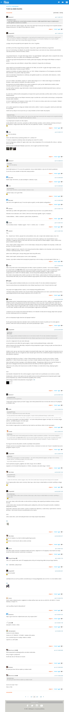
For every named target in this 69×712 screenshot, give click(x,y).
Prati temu (56, 12)
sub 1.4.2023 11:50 (59, 558)
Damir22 (10, 208)
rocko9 (10, 222)
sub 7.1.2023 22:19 (59, 33)
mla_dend (10, 177)
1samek (10, 431)
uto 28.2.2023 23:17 (59, 536)
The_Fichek (11, 472)
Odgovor (51, 29)
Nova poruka (9, 12)
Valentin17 (10, 17)
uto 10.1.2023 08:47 (59, 177)
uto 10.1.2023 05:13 (59, 160)
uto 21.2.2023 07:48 (59, 453)
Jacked (10, 622)
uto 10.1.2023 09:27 (59, 185)
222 (34, 696)
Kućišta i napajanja (12, 6)
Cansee (10, 299)
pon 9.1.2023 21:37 (59, 132)
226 (41, 696)
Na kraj (61, 12)
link (34, 379)
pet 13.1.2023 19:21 (59, 222)
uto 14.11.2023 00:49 (58, 650)
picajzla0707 (11, 33)
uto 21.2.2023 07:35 (59, 431)
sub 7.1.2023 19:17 (59, 17)
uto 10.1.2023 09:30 (59, 200)
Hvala (56, 29)
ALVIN (9, 265)
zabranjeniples (12, 631)
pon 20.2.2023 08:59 (58, 329)
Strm (9, 132)
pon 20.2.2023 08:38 (58, 299)
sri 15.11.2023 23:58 (59, 675)
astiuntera (11, 614)
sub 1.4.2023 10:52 (59, 548)
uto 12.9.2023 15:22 (59, 614)
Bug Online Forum (6, 2)
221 (31, 696)
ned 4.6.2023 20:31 (59, 571)
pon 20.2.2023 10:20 (58, 394)
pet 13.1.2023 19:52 (59, 231)
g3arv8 (10, 548)
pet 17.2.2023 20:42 (59, 265)
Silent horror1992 (12, 650)
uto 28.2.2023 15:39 (59, 491)
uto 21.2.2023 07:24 (59, 409)
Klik (7, 564)
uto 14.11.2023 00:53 (58, 667)
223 (37, 696)
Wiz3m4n (10, 667)
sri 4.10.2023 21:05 (59, 631)
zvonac (10, 598)
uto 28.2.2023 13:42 (59, 472)
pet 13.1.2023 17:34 (59, 208)
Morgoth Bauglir (12, 558)
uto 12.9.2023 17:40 (59, 622)
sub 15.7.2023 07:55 (59, 598)
